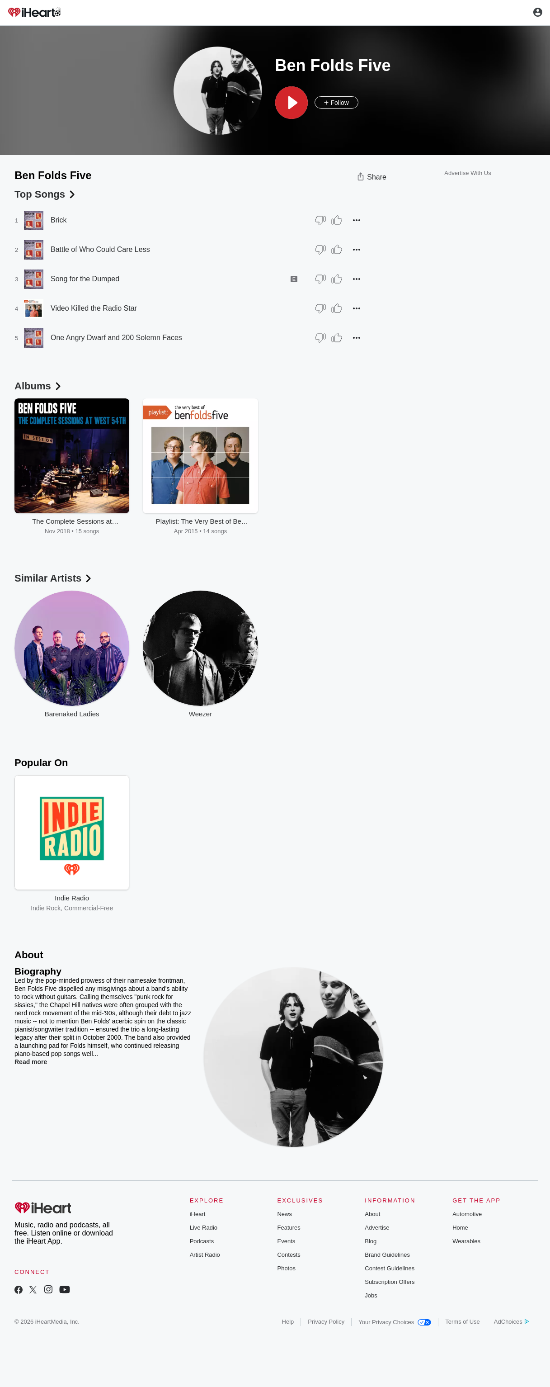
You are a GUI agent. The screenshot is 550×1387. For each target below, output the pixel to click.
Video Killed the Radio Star (94, 308)
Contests (288, 1254)
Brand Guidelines (387, 1254)
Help (288, 1321)
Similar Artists (53, 578)
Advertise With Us (467, 173)
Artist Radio (205, 1254)
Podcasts (202, 1241)
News (284, 1214)
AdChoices (511, 1321)
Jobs (371, 1295)
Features (288, 1227)
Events (286, 1241)
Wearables (466, 1241)
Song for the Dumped (85, 279)
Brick (59, 220)
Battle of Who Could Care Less (100, 249)
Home (460, 1227)
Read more (30, 1061)
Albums (38, 386)
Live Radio (203, 1227)
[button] (291, 102)
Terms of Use (462, 1321)
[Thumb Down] (320, 220)
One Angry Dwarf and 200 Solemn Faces (116, 337)
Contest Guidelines (389, 1268)
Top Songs (45, 194)
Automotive (467, 1214)
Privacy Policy (326, 1321)
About (372, 1214)
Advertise (377, 1227)
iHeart (198, 1214)
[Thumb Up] (337, 220)
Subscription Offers (389, 1281)
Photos (286, 1268)
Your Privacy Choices (394, 1322)
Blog (370, 1241)
